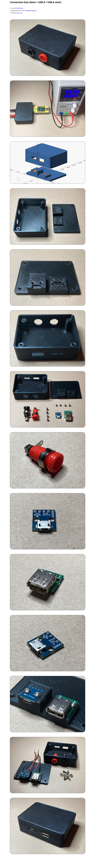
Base (18, 13)
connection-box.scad (30, 10)
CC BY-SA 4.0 (19, 8)
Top (21, 13)
